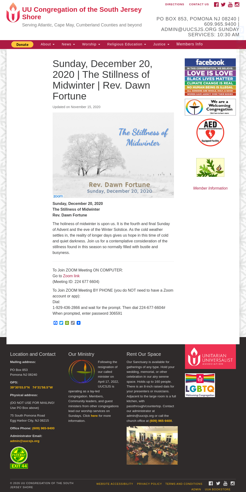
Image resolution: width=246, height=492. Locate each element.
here (94, 416)
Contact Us (199, 4)
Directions (174, 4)
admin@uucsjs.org (24, 441)
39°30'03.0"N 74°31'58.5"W (31, 387)
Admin (196, 489)
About (48, 44)
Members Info (190, 44)
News (68, 44)
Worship (91, 44)
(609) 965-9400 (43, 428)
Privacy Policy (149, 483)
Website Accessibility (114, 483)
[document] (123, 193)
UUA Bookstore (218, 489)
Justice (161, 44)
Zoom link (71, 276)
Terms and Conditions (184, 483)
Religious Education (126, 44)
